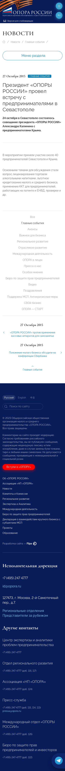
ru (59, 15)
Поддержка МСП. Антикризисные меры (32, 296)
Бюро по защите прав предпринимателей (33, 278)
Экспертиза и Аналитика (17, 504)
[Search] (23, 406)
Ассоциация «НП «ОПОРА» (18, 483)
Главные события (35, 42)
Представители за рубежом (25, 615)
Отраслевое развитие (32, 247)
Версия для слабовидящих (18, 21)
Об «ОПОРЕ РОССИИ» (16, 478)
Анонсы (32, 229)
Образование (10, 533)
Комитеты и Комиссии (15, 493)
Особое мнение (32, 272)
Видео (32, 284)
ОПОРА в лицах (32, 260)
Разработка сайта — (19, 543)
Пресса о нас (32, 266)
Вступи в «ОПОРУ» (18, 467)
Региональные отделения (23, 611)
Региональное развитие (32, 241)
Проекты (7, 528)
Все (32, 217)
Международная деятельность (32, 253)
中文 (32, 397)
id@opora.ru (12, 586)
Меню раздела (33, 56)
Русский (9, 397)
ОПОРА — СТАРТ (32, 309)
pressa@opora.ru (12, 711)
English (22, 397)
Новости (15, 42)
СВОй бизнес (32, 303)
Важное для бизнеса (32, 235)
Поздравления (32, 290)
